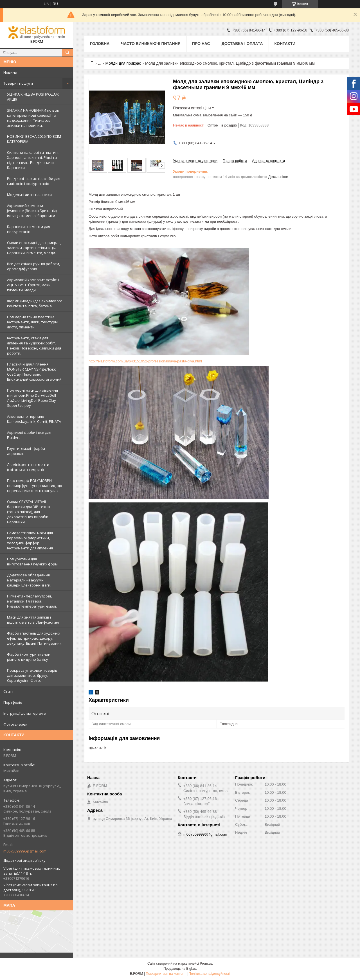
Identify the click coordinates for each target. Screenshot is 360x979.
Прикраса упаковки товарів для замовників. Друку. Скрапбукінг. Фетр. (32, 675)
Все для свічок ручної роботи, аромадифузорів (33, 266)
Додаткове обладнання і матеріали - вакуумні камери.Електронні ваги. (29, 580)
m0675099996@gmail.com (24, 851)
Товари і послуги (18, 83)
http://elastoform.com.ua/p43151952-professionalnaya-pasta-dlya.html (145, 361)
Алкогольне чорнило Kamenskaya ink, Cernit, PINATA (34, 419)
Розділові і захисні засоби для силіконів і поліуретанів (33, 181)
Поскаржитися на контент (166, 974)
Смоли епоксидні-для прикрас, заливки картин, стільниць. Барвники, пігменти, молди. (34, 247)
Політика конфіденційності (209, 974)
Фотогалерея (15, 724)
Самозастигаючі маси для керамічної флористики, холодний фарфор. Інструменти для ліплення (30, 540)
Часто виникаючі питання (150, 43)
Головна (99, 43)
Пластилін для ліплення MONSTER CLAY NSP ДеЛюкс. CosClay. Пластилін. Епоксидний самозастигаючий (34, 372)
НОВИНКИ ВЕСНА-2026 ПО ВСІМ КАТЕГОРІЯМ (34, 139)
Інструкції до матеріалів (24, 713)
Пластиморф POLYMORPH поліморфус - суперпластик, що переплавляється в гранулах (34, 485)
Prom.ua (206, 964)
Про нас (201, 43)
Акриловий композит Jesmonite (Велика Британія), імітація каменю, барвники (32, 210)
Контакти (285, 43)
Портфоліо (12, 702)
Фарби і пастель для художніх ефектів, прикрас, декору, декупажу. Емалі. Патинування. (34, 638)
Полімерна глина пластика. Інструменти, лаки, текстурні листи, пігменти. (32, 322)
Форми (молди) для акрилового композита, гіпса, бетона (34, 303)
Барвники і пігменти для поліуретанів (28, 229)
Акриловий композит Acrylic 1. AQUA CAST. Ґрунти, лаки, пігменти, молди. (33, 284)
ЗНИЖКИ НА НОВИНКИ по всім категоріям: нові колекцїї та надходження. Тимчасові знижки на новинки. (33, 118)
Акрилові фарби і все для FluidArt (29, 435)
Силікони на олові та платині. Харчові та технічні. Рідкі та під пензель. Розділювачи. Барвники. (33, 160)
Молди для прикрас (123, 63)
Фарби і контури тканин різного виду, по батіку (28, 657)
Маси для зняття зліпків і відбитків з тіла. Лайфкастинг (33, 620)
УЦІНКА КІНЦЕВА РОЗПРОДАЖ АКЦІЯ (33, 97)
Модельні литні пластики (29, 194)
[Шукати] (67, 52)
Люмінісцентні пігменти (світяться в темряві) (28, 467)
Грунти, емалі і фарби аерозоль (26, 451)
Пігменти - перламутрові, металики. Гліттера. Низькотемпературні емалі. (32, 601)
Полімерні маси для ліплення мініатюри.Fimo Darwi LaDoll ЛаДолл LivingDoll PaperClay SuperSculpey (32, 398)
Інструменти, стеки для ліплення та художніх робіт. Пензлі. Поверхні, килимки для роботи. (34, 345)
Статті (9, 691)
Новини (10, 72)
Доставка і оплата (242, 43)
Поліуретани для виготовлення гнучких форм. (32, 561)
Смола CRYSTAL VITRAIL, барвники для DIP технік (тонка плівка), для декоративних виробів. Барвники (28, 511)
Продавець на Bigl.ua (180, 969)
